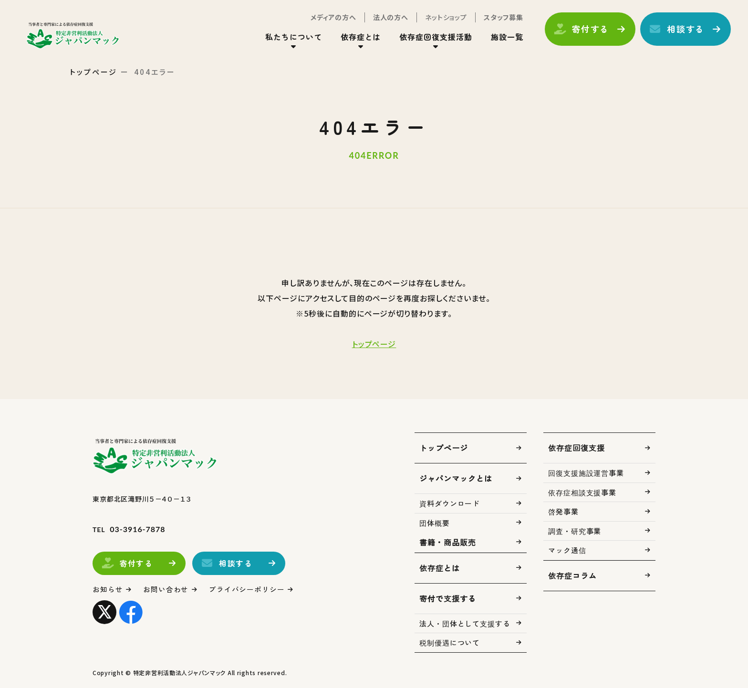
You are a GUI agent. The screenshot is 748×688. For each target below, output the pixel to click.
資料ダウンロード (449, 503)
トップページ (93, 72)
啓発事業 (563, 511)
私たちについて (291, 37)
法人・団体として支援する (464, 623)
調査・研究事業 (574, 531)
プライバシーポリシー (247, 589)
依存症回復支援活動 (434, 37)
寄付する (588, 30)
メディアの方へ (331, 18)
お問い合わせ (166, 589)
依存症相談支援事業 (582, 492)
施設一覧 (505, 37)
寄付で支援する (447, 598)
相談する (684, 30)
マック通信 (567, 550)
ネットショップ (444, 18)
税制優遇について (449, 642)
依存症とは (359, 37)
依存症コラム (572, 575)
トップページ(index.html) (75, 36)
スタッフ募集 (501, 18)
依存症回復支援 (576, 447)
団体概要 (434, 523)
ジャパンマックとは (455, 478)
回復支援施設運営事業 (586, 473)
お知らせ (108, 589)
